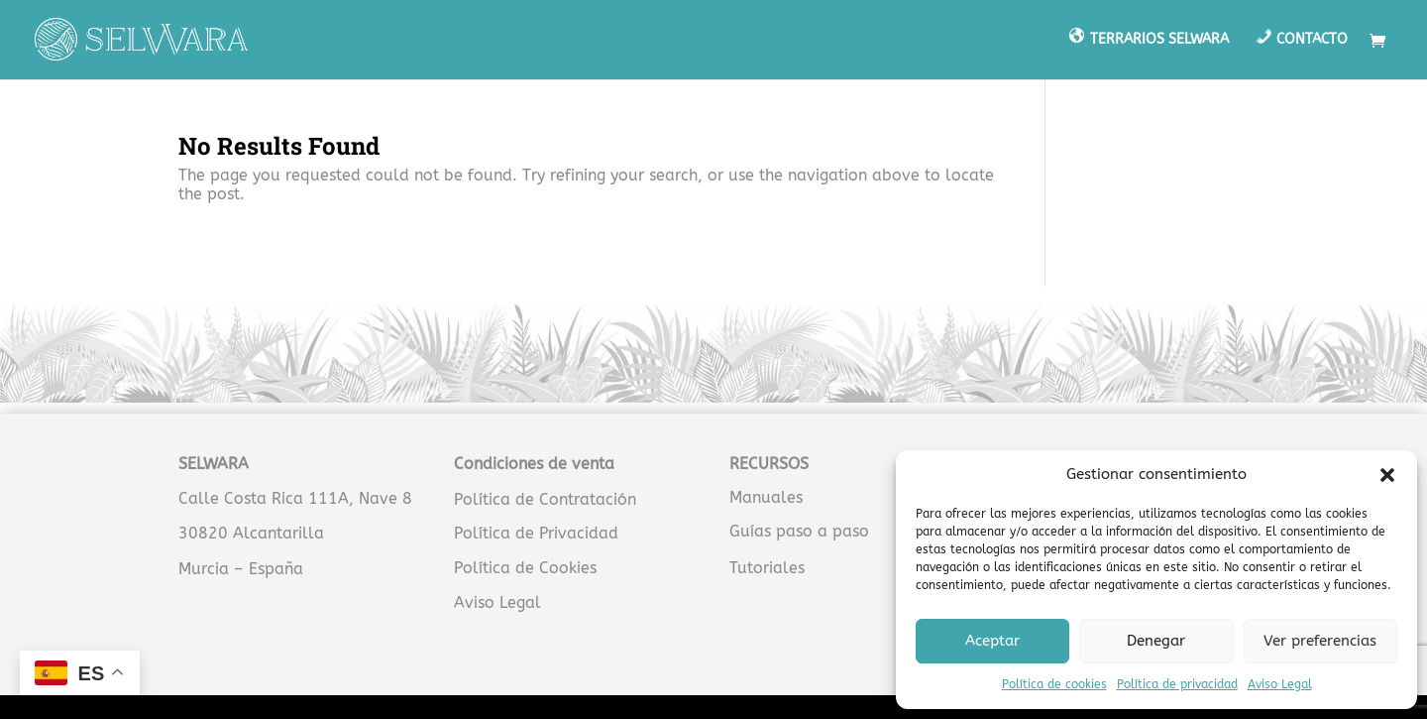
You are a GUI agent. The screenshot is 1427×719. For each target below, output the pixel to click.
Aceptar (992, 641)
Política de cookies (1054, 684)
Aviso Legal (1280, 684)
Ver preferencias (1319, 641)
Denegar (1156, 641)
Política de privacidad (1177, 684)
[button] (1387, 475)
